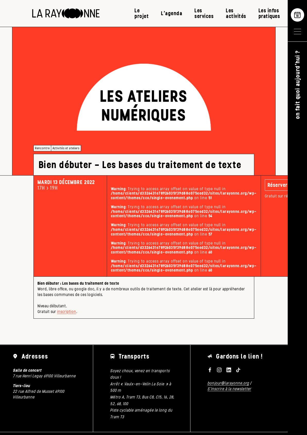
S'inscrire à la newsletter (229, 388)
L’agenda (171, 13)
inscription (66, 311)
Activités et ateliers (66, 148)
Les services (204, 13)
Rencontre (42, 148)
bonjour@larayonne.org (228, 383)
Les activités (236, 13)
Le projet (142, 13)
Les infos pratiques (269, 13)
